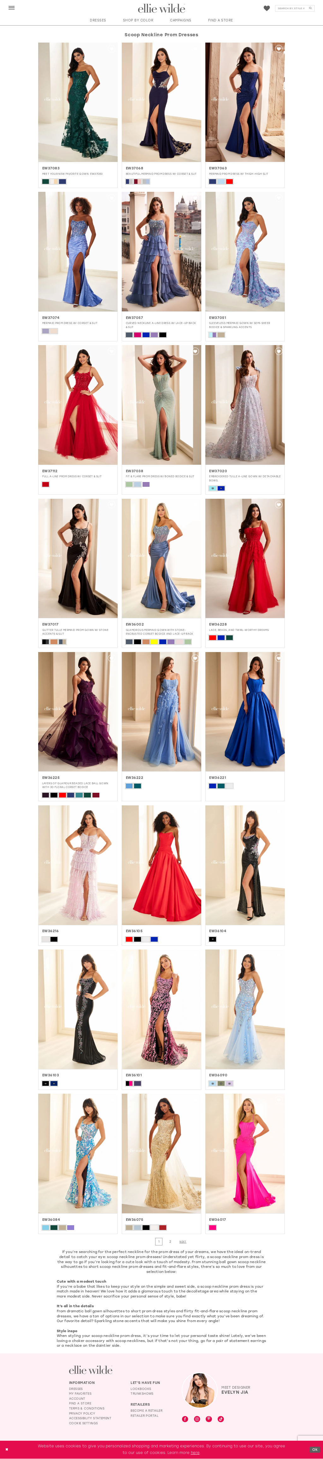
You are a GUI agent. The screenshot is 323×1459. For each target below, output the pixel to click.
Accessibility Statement (90, 1418)
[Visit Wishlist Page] (267, 8)
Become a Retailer (146, 1411)
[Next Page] (183, 1242)
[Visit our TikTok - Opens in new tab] (220, 1420)
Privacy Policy (82, 1413)
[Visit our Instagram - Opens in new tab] (197, 1420)
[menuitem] (11, 8)
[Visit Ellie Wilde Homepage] (90, 1370)
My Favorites (80, 1394)
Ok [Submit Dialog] (315, 1449)
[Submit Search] (310, 8)
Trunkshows (142, 1394)
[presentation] (78, 102)
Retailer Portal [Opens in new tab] (144, 1415)
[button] (12, 8)
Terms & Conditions (86, 1408)
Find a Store (80, 1403)
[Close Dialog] (7, 1449)
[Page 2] (170, 1242)
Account (77, 1398)
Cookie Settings (83, 1423)
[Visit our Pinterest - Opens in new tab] (208, 1420)
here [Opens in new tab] (195, 1453)
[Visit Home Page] (161, 8)
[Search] (294, 8)
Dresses (76, 1389)
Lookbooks (141, 1389)
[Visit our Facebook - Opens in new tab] (185, 1420)
